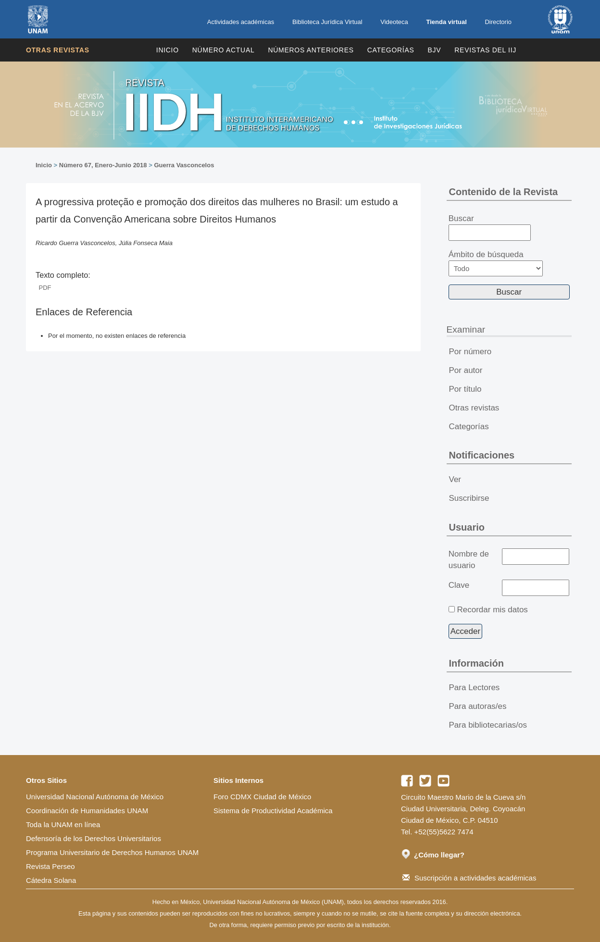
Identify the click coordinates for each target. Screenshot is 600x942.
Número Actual (223, 50)
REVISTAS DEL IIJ (485, 50)
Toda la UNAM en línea (63, 824)
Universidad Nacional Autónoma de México (94, 797)
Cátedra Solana (51, 880)
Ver (455, 479)
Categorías (390, 50)
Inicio (167, 50)
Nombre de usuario (469, 559)
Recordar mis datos (492, 609)
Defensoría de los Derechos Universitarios (93, 838)
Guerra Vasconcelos (184, 165)
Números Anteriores (310, 50)
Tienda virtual (446, 21)
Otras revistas (57, 50)
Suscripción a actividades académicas (469, 878)
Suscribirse (469, 498)
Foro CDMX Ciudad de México (262, 797)
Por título (465, 389)
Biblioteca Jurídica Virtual (327, 21)
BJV (434, 50)
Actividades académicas (240, 21)
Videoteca (394, 21)
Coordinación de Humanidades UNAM (87, 810)
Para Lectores (474, 687)
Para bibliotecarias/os (488, 725)
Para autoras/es (478, 706)
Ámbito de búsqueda (496, 263)
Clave (459, 585)
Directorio (498, 21)
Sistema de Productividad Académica (273, 810)
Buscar (490, 227)
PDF (45, 287)
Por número (470, 351)
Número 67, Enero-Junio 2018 (103, 165)
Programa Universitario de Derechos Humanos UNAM (112, 852)
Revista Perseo (50, 866)
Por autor (466, 370)
